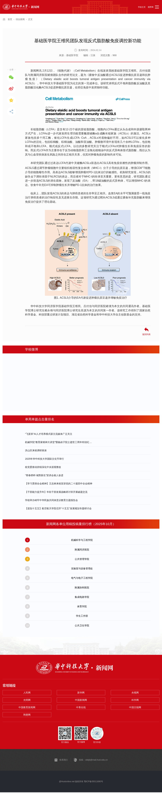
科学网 (135, 700)
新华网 (81, 692)
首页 (10, 19)
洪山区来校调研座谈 (36, 450)
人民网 (27, 692)
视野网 (150, 7)
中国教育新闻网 (27, 707)
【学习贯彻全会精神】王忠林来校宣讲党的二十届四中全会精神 (58, 483)
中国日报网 (135, 707)
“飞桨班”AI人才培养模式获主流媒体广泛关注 (48, 434)
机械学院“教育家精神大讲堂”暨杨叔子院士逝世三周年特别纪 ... (58, 442)
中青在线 (81, 707)
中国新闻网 (81, 700)
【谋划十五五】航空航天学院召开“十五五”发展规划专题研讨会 (58, 508)
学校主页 (142, 7)
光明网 (27, 700)
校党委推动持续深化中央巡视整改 (43, 467)
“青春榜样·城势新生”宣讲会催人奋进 (44, 475)
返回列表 (146, 334)
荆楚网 (27, 715)
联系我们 (63, 760)
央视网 (135, 692)
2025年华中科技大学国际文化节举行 (44, 458)
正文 (31, 19)
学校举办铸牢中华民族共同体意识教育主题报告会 (51, 500)
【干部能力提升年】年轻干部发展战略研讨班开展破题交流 (56, 491)
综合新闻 (21, 19)
